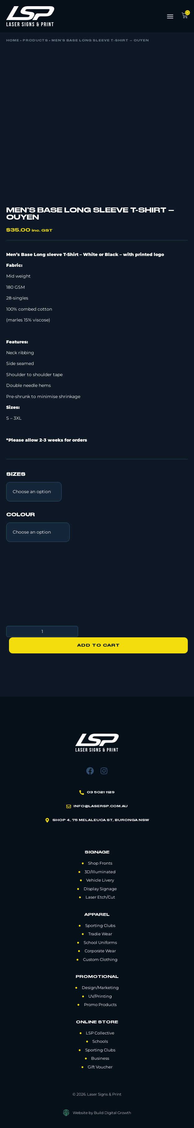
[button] (170, 16)
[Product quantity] (42, 631)
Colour (20, 515)
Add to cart (98, 645)
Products (35, 41)
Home (12, 41)
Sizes (15, 474)
